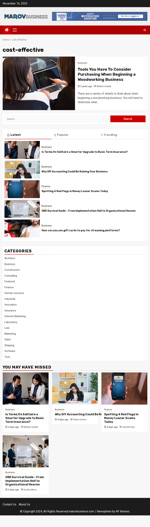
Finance (46, 186)
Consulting (10, 275)
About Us (24, 504)
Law (6, 327)
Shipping (9, 345)
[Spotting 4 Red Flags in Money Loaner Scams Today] (22, 189)
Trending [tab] (109, 135)
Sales (7, 339)
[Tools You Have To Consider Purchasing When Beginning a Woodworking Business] (39, 83)
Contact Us (9, 504)
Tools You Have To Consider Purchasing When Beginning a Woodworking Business (107, 74)
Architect (9, 258)
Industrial (9, 299)
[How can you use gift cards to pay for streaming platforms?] (22, 228)
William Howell (104, 86)
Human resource (14, 293)
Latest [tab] (14, 135)
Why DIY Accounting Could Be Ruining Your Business (75, 171)
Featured (9, 281)
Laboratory (10, 322)
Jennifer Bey (128, 427)
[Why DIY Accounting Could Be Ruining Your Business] (22, 169)
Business (82, 63)
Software (9, 351)
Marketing (10, 333)
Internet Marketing (15, 316)
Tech (7, 357)
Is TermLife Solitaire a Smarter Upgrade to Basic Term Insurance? (85, 151)
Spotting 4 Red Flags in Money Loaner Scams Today (75, 191)
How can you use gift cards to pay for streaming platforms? (81, 230)
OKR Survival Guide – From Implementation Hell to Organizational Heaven (89, 210)
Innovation (10, 304)
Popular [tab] (61, 135)
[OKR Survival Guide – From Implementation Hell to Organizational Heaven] (22, 209)
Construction (12, 269)
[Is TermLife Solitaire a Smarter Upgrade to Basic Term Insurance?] (22, 150)
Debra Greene (79, 419)
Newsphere (104, 511)
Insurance (10, 310)
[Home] (7, 30)
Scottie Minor (30, 489)
